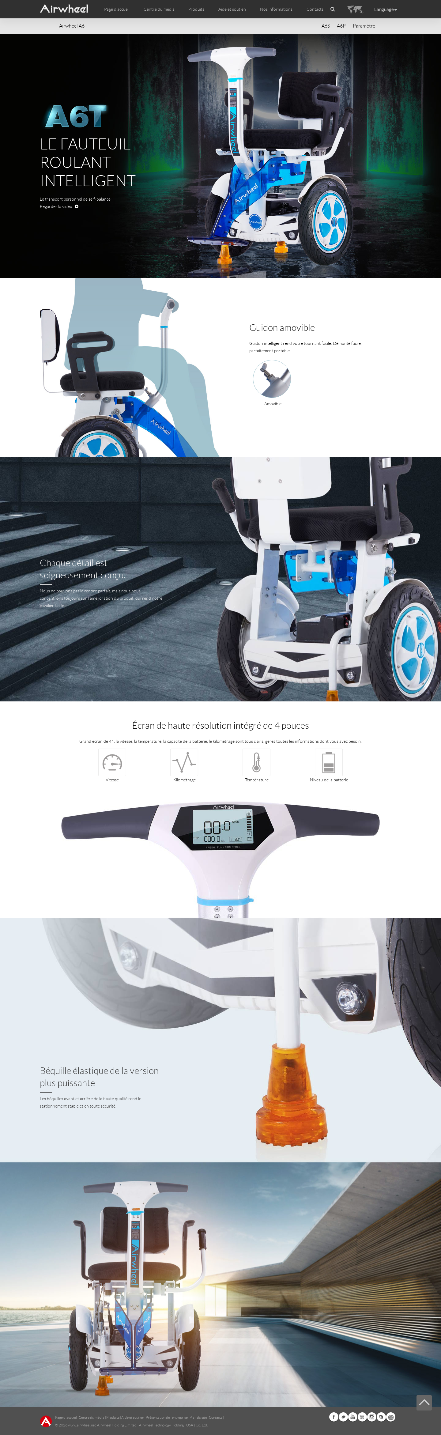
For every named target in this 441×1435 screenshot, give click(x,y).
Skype (381, 1417)
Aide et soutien (232, 9)
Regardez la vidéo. (59, 206)
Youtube (352, 1417)
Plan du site (198, 1417)
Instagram (371, 1417)
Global (390, 1417)
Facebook (333, 1417)
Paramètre (364, 25)
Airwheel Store (362, 1417)
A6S (326, 25)
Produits (196, 9)
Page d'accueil (117, 9)
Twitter (343, 1417)
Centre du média (91, 1417)
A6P (341, 25)
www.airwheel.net (82, 1425)
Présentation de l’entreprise (167, 1417)
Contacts (315, 9)
